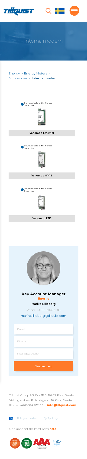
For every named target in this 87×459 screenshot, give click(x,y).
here (52, 429)
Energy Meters (35, 73)
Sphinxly (53, 418)
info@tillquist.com (61, 405)
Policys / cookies (26, 418)
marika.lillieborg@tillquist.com (43, 315)
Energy (14, 73)
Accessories (18, 78)
